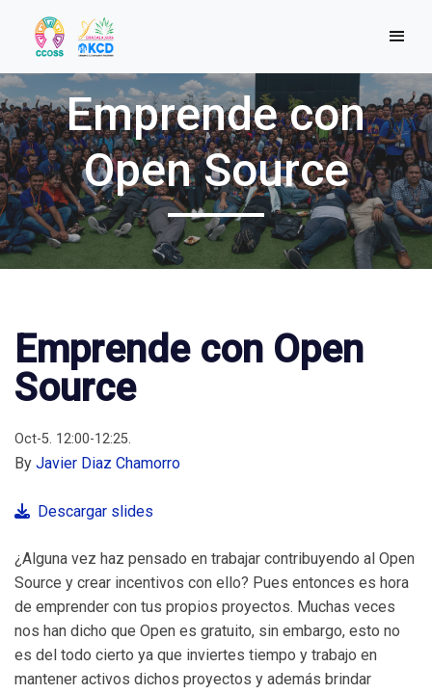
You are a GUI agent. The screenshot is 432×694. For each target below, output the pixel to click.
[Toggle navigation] (397, 36)
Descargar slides (83, 511)
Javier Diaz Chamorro (108, 463)
